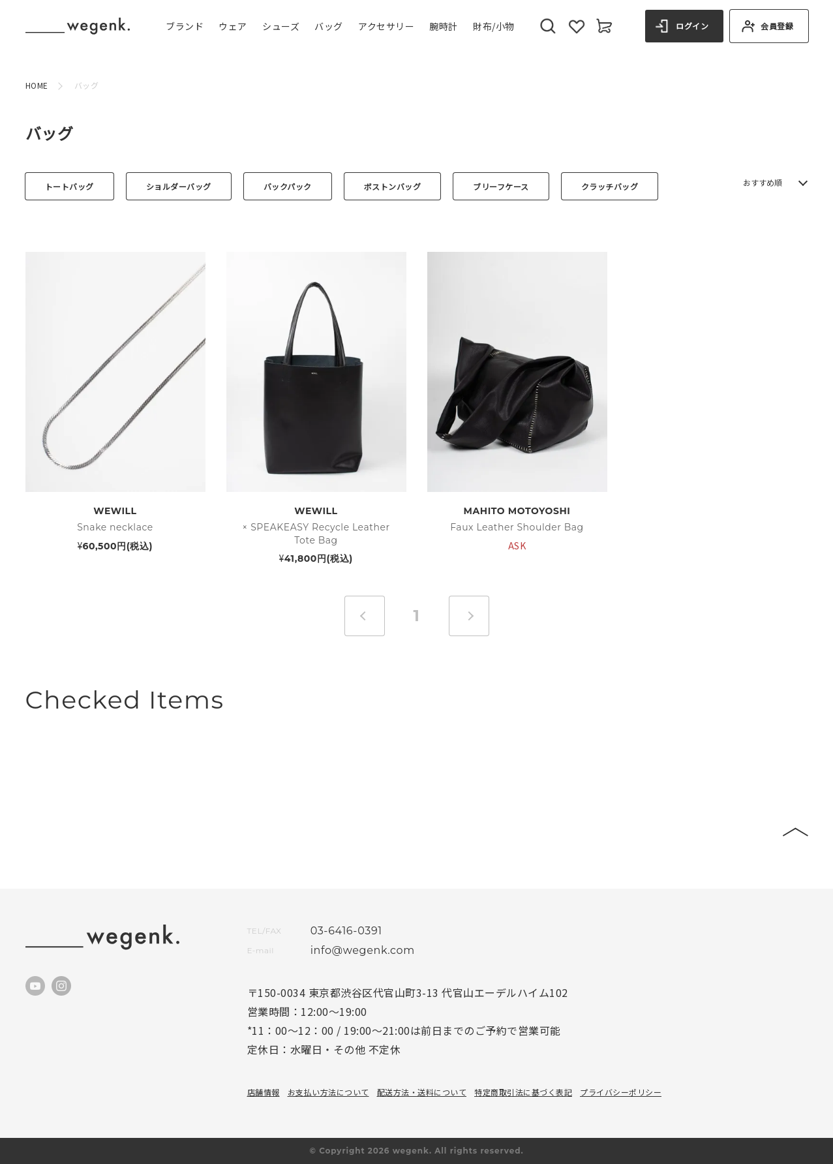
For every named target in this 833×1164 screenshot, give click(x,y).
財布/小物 (494, 26)
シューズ (280, 26)
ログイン (692, 25)
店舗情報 (263, 1091)
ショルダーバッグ (178, 186)
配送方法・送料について (422, 1091)
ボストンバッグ (392, 186)
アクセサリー (386, 26)
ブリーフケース (501, 186)
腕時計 (443, 26)
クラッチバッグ (610, 186)
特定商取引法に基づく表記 (523, 1091)
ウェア (233, 26)
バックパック (288, 186)
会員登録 (777, 25)
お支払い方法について (328, 1091)
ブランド (185, 26)
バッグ (328, 26)
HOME (36, 85)
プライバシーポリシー (620, 1091)
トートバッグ (69, 186)
